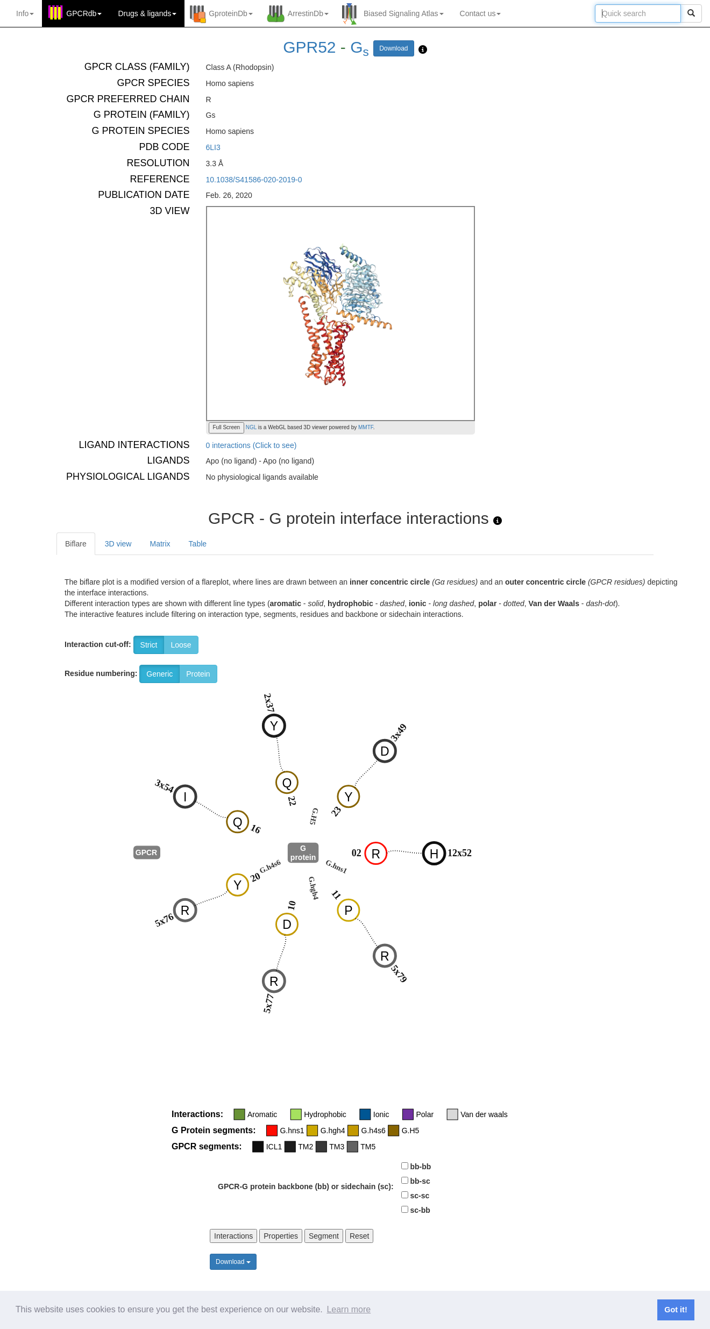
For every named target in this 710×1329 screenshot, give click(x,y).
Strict (149, 645)
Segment (324, 1236)
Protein (198, 674)
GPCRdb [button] (84, 13)
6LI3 (213, 147)
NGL (250, 427)
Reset (360, 1236)
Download (393, 48)
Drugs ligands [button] (147, 13)
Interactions (233, 1236)
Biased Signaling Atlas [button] (404, 13)
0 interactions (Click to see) (251, 445)
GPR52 (309, 47)
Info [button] (25, 13)
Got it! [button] (675, 1309)
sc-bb (420, 1210)
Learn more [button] (348, 1309)
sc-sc (419, 1195)
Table (198, 543)
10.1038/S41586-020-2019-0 (254, 179)
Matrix (160, 543)
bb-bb (420, 1166)
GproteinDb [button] (231, 13)
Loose (181, 645)
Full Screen (226, 427)
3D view (118, 543)
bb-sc (420, 1181)
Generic (159, 674)
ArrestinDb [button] (308, 13)
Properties (281, 1236)
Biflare (76, 543)
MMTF (365, 427)
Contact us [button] (480, 13)
